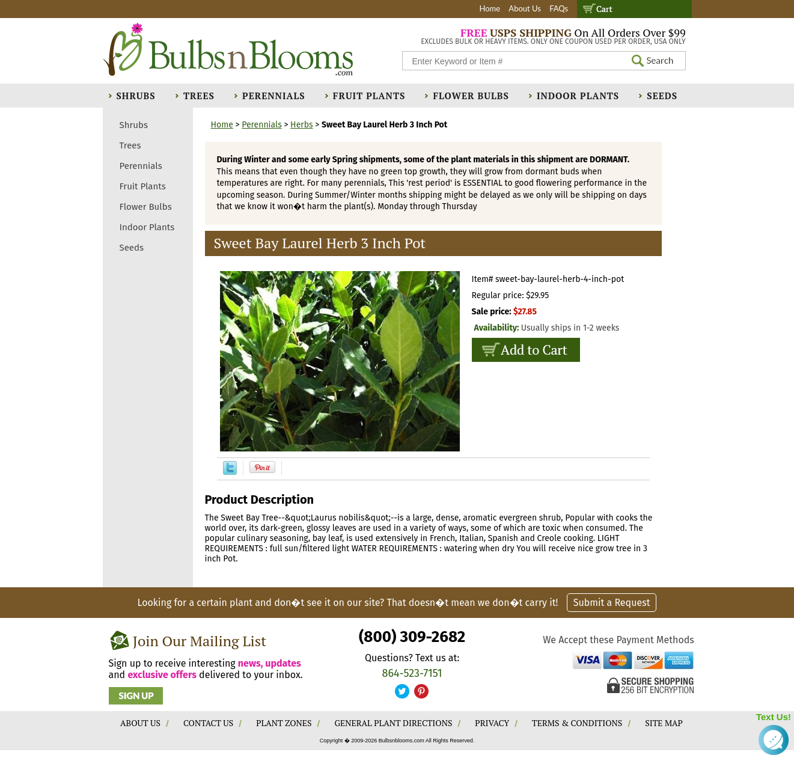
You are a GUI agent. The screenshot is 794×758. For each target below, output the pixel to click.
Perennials (273, 96)
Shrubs (136, 96)
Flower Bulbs (470, 96)
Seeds (662, 96)
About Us (524, 8)
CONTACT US (208, 723)
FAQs (558, 8)
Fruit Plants (369, 96)
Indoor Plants (578, 96)
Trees (199, 96)
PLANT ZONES (283, 723)
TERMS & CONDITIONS (577, 723)
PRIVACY (492, 723)
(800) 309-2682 (412, 637)
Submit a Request (611, 602)
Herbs (301, 125)
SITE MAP (664, 723)
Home (489, 8)
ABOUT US (140, 723)
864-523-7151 (412, 673)
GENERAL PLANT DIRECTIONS (393, 723)
